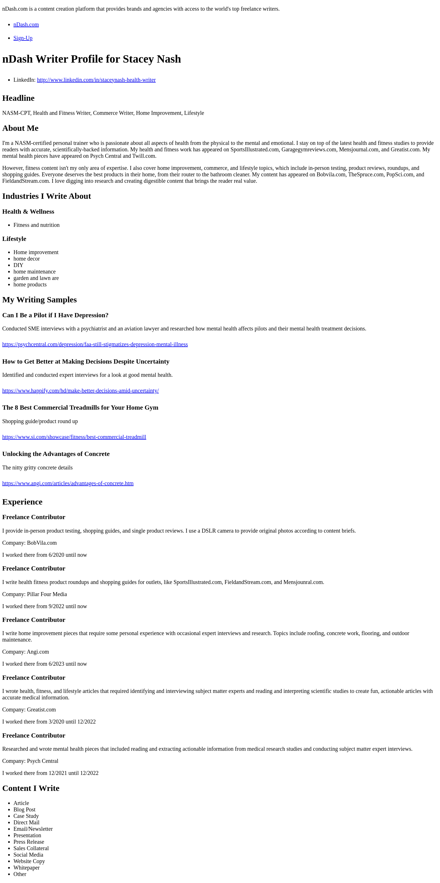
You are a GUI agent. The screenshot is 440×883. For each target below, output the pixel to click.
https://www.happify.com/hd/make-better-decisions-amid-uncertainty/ (80, 390)
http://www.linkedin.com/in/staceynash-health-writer (96, 80)
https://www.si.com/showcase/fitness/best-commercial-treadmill (74, 437)
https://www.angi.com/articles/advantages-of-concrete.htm (68, 483)
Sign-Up (23, 38)
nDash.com (26, 24)
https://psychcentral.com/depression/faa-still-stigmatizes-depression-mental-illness (95, 344)
